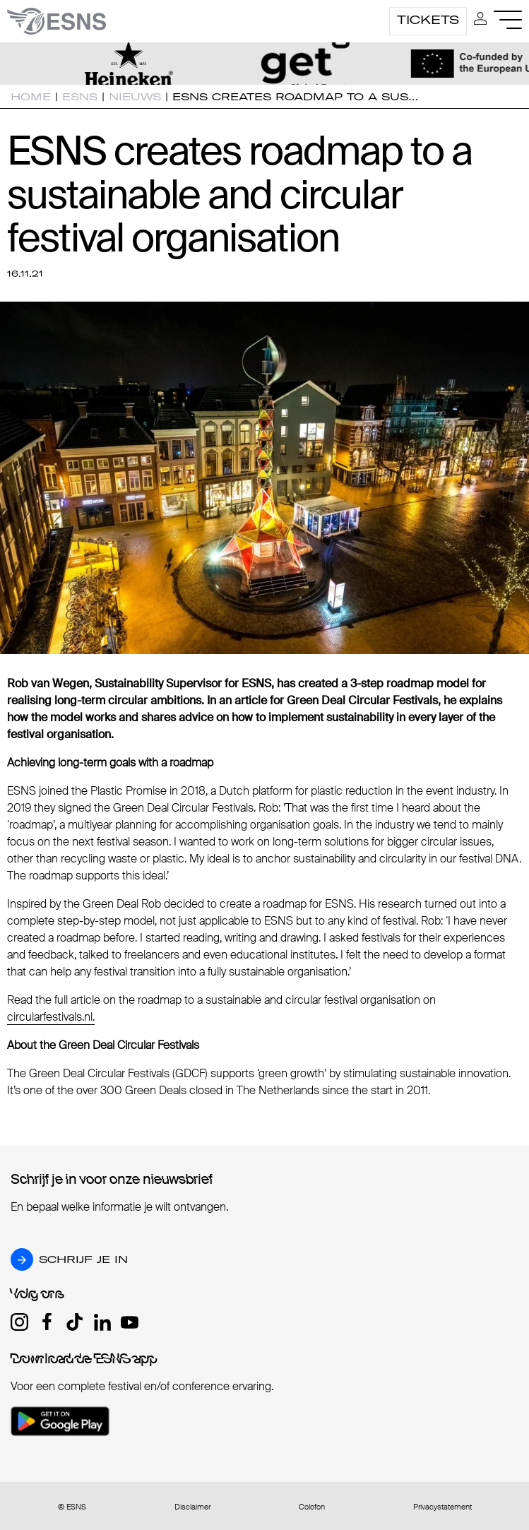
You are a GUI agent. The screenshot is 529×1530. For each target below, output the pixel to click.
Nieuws (135, 96)
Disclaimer (192, 1507)
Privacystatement (442, 1507)
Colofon (312, 1507)
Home (31, 96)
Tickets (428, 20)
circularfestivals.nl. (51, 1016)
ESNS (79, 96)
